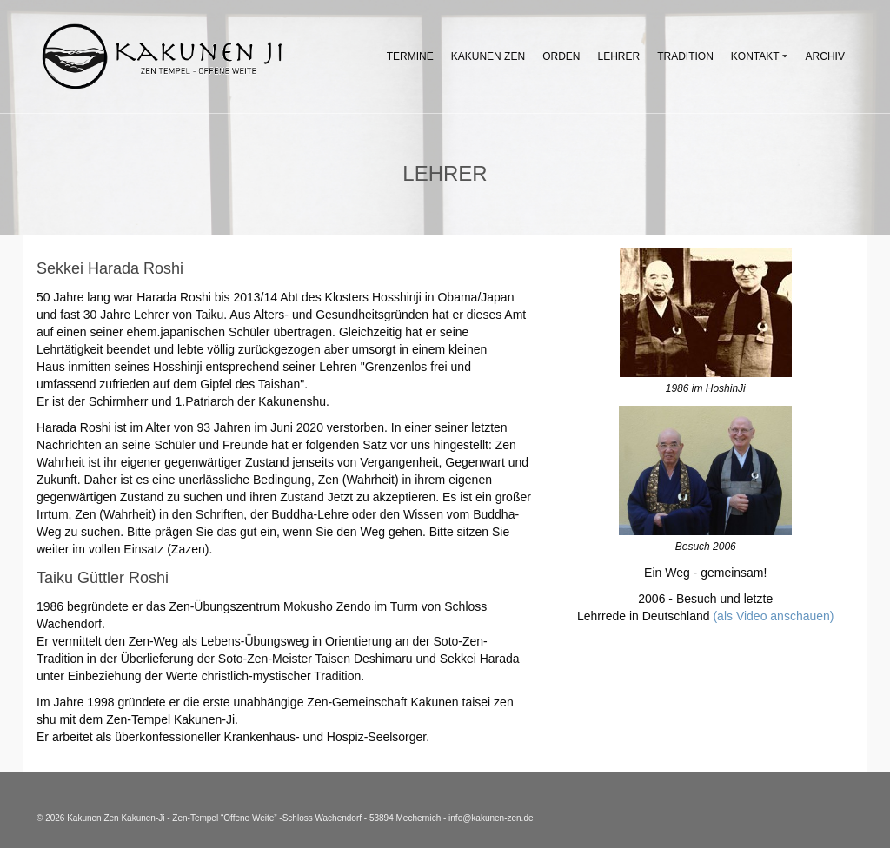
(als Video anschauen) (773, 616)
